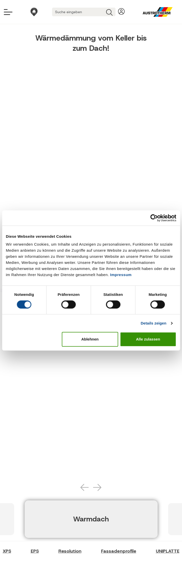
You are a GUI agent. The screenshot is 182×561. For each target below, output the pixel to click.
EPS (35, 551)
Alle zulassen (148, 339)
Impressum (121, 275)
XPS (7, 551)
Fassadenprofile (118, 551)
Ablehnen (89, 339)
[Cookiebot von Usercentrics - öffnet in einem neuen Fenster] (154, 218)
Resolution (69, 551)
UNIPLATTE (167, 551)
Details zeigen (153, 323)
